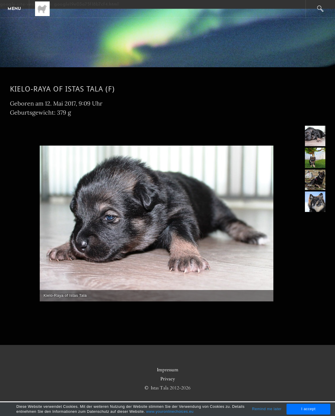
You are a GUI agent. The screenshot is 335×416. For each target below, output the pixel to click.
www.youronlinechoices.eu (169, 411)
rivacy (169, 379)
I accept (308, 409)
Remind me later (267, 409)
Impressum (167, 370)
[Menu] (14, 9)
